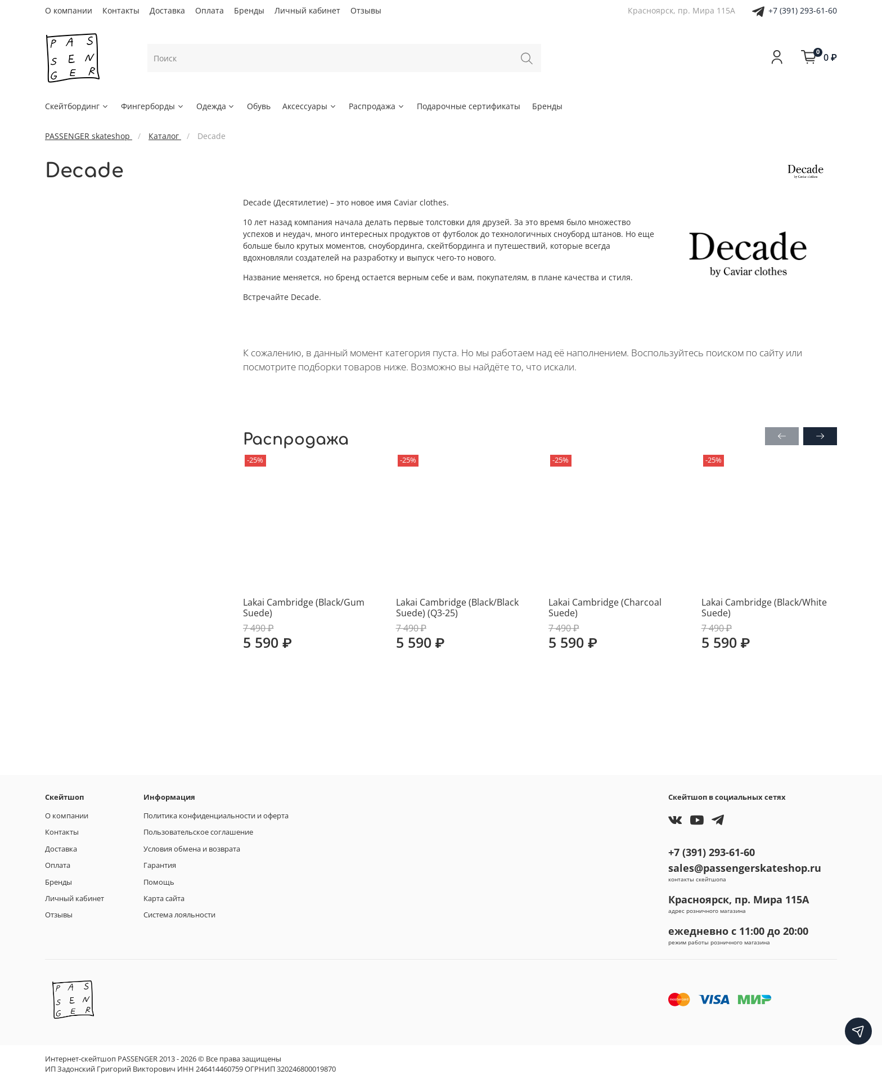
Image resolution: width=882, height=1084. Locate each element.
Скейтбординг (77, 106)
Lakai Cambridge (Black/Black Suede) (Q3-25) (457, 607)
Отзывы (365, 10)
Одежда (216, 106)
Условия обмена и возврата (191, 849)
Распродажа (377, 106)
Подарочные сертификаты (468, 106)
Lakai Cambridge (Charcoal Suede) (605, 607)
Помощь (158, 882)
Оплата (209, 10)
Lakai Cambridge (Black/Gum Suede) (303, 607)
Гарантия (159, 865)
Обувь (259, 106)
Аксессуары (309, 106)
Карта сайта (163, 898)
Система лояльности (179, 915)
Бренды (249, 10)
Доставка (167, 10)
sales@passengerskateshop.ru (744, 868)
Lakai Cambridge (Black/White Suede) (764, 607)
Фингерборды (152, 106)
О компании (68, 10)
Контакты (121, 10)
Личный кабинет (307, 10)
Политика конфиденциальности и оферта (216, 816)
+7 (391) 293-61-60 (802, 10)
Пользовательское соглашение (198, 832)
